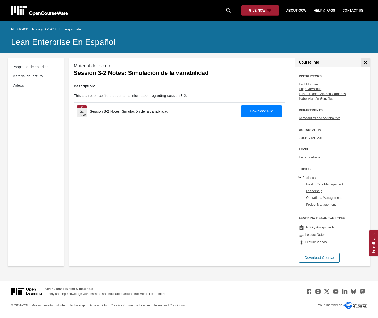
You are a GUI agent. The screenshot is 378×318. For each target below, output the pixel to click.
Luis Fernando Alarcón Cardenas (322, 94)
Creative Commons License (130, 305)
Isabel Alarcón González (316, 99)
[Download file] (82, 111)
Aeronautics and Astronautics (319, 118)
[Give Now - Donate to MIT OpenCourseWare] (260, 10)
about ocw (296, 10)
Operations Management (324, 198)
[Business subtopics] (300, 177)
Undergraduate (309, 157)
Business (309, 178)
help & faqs (324, 10)
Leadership (314, 191)
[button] (319, 258)
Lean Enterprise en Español (63, 42)
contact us (353, 10)
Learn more (157, 294)
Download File (261, 111)
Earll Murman (308, 84)
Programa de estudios (31, 67)
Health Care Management (324, 184)
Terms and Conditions (169, 305)
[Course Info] (365, 62)
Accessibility (98, 305)
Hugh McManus (310, 89)
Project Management (321, 204)
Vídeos (18, 85)
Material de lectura (28, 76)
